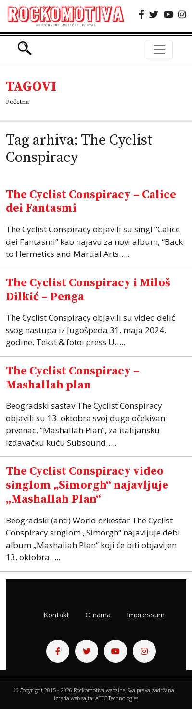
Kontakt (56, 614)
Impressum (146, 614)
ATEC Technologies (116, 698)
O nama (98, 614)
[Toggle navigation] (159, 49)
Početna (17, 102)
